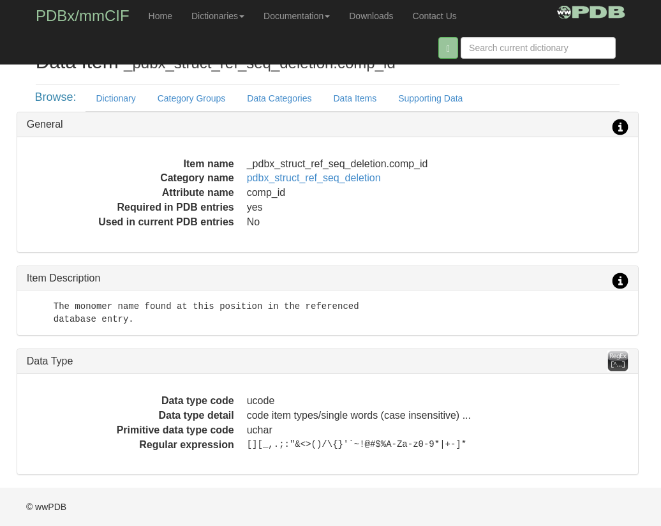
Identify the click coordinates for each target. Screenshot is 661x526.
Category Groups (192, 98)
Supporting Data (430, 98)
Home (160, 16)
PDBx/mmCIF (83, 15)
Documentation (297, 16)
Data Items (354, 98)
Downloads (371, 16)
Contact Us (435, 16)
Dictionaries (217, 16)
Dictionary (115, 98)
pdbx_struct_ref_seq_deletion (314, 177)
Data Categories (279, 98)
